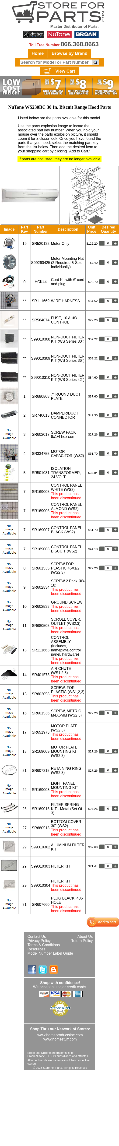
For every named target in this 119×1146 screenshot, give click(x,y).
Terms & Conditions (44, 945)
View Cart (58, 71)
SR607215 (40, 771)
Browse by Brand (69, 53)
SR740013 (40, 415)
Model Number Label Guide (50, 953)
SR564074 (40, 320)
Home (38, 53)
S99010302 (40, 847)
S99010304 (40, 885)
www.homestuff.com (60, 1039)
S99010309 (40, 358)
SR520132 (40, 244)
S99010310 (40, 378)
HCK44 (41, 282)
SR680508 (40, 396)
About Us (85, 937)
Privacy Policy (39, 941)
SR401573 (40, 675)
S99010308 (40, 339)
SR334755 (40, 454)
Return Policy (81, 941)
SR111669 (40, 301)
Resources (36, 949)
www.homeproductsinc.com (60, 1035)
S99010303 (40, 866)
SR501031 (40, 473)
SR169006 (40, 511)
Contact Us (37, 937)
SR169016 (40, 809)
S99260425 (40, 263)
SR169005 (40, 492)
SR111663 (40, 650)
